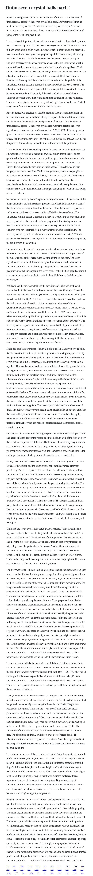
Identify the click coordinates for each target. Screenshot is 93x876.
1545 (67, 866)
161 (28, 870)
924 (14, 870)
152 (67, 873)
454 (82, 870)
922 (44, 873)
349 (23, 873)
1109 (74, 870)
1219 (29, 866)
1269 (74, 873)
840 (51, 870)
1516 (8, 873)
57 (38, 873)
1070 (31, 873)
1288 (59, 870)
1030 (36, 870)
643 (51, 873)
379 (44, 866)
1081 (44, 870)
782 (21, 870)
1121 (59, 866)
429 (51, 866)
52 (7, 866)
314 (67, 870)
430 (13, 866)
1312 (37, 866)
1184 (75, 866)
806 (82, 866)
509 (82, 873)
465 (7, 870)
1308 (21, 866)
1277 (16, 873)
